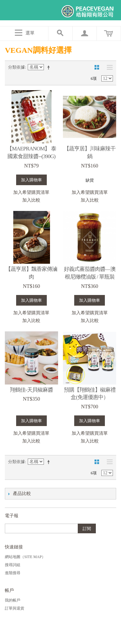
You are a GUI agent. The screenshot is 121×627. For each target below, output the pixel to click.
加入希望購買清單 (31, 192)
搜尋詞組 (12, 565)
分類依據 (16, 67)
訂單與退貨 (14, 608)
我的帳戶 (12, 600)
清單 (108, 67)
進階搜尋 (12, 573)
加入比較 (31, 200)
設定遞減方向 (50, 67)
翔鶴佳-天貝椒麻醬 (31, 390)
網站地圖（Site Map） (25, 557)
